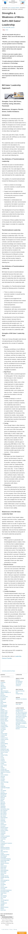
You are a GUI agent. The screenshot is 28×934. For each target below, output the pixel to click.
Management (3, 794)
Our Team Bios (19, 682)
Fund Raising (3, 762)
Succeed (2, 883)
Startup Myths (3, 871)
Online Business (4, 817)
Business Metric (4, 713)
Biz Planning (3, 698)
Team (2, 894)
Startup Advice (4, 866)
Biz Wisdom (3, 699)
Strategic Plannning (5, 877)
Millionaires (3, 803)
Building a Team (4, 710)
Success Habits (4, 887)
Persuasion (3, 826)
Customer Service (4, 739)
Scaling (2, 853)
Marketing (3, 797)
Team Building (4, 895)
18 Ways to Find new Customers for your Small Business (21, 727)
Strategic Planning (4, 875)
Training (2, 901)
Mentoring (3, 802)
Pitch (17, 692)
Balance (2, 693)
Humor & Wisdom (4, 774)
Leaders (2, 784)
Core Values (3, 729)
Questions (3, 844)
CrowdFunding (4, 735)
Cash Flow (3, 722)
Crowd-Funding (4, 733)
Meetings (2, 799)
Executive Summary (5, 750)
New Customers (4, 810)
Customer (3, 736)
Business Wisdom (15, 7)
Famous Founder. (7, 658)
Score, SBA (18, 704)
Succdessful (3, 881)
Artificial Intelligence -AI (6, 692)
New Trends (3, 816)
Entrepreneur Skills (5, 749)
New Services (3, 814)
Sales (2, 850)
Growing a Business (5, 770)
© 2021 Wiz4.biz (5, 929)
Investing (2, 780)
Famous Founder (4, 752)
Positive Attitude (4, 829)
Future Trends (4, 765)
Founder (2, 757)
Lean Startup (3, 790)
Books (2, 703)
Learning (2, 792)
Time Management (5, 900)
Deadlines (3, 742)
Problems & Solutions (5, 836)
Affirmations (3, 686)
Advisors (2, 685)
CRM (2, 732)
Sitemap (15, 929)
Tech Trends (3, 897)
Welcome (18, 680)
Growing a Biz (4, 769)
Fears (2, 753)
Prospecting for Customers (6, 843)
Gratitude (2, 767)
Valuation (2, 904)
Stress (2, 878)
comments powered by (8, 670)
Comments (12, 27)
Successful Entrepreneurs (6, 890)
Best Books (3, 695)
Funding (2, 763)
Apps (2, 689)
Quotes (2, 846)
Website (2, 905)
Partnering (3, 820)
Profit (2, 840)
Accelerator (3, 682)
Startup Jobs (3, 868)
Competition (3, 728)
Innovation (3, 779)
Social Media (3, 857)
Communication (4, 725)
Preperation (3, 833)
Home (9, 7)
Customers (3, 740)
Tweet (7, 29)
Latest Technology (4, 782)
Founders (3, 759)
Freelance (3, 760)
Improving (3, 776)
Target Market (3, 893)
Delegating (3, 745)
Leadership (18, 656)
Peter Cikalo (5, 27)
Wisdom (2, 908)
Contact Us (18, 685)
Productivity (3, 838)
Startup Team (3, 873)
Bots (1, 708)
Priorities (2, 834)
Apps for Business (4, 691)
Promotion (3, 841)
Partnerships (3, 821)
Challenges (3, 723)
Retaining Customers (5, 847)
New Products (4, 813)
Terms (2, 898)
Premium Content (4, 830)
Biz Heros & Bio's (4, 696)
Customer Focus (4, 737)
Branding (2, 709)
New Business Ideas (5, 809)
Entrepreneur (3, 747)
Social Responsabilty (5, 860)
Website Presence (4, 907)
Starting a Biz (3, 861)
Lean (2, 789)
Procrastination (4, 837)
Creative (2, 730)
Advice (2, 683)
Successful (3, 888)
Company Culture (4, 726)
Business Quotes (4, 718)
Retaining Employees (5, 848)
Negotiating (3, 806)
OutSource (3, 819)
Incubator (3, 777)
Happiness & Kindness (5, 772)
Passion (2, 823)
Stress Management (5, 880)
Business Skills (4, 719)
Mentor (2, 800)
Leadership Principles (5, 787)
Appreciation (3, 688)
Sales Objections (4, 851)
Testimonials (18, 684)
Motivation (3, 804)
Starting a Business (5, 863)
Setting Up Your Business (21, 699)
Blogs (2, 700)
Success (2, 885)
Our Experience (19, 681)
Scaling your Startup (5, 854)
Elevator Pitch (3, 746)
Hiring (2, 773)
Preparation (3, 831)
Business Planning (5, 716)
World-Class (3, 910)
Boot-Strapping (4, 705)
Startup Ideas (3, 867)
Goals (2, 766)
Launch (2, 783)
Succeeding (3, 884)
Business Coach (4, 712)
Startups (2, 874)
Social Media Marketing (6, 858)
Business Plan (4, 715)
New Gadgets (3, 811)
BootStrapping (4, 706)
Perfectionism (3, 824)
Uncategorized (4, 903)
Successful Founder (5, 891)
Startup (2, 864)
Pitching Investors (4, 827)
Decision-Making (4, 743)
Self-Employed (4, 856)
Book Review (3, 702)
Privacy (11, 929)
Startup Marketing (4, 870)
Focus (2, 756)
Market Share (3, 796)
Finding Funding (4, 755)
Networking (3, 807)
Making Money (4, 793)
